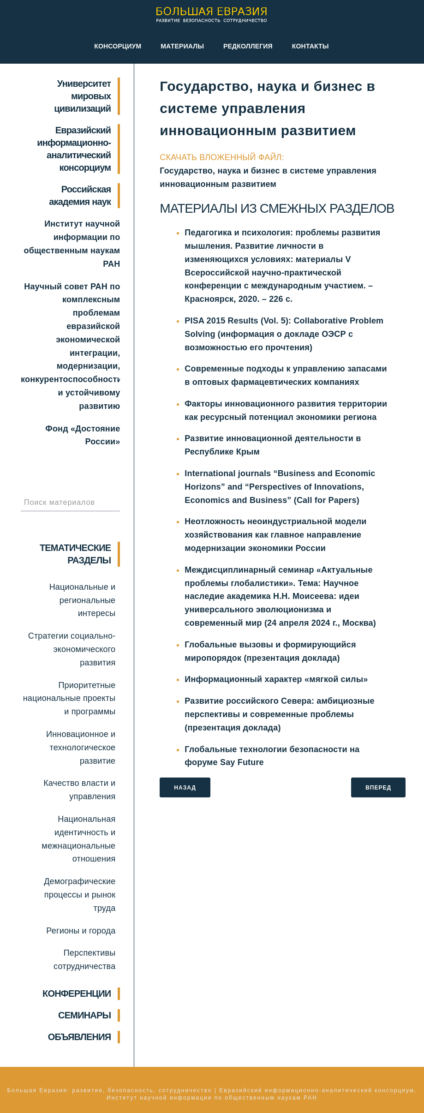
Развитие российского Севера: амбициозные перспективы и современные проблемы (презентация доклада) (279, 714)
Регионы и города (80, 930)
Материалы (182, 46)
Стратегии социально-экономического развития (72, 649)
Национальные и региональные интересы (82, 600)
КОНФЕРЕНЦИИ (76, 993)
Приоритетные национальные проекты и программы (69, 699)
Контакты (310, 46)
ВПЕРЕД (378, 787)
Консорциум (117, 46)
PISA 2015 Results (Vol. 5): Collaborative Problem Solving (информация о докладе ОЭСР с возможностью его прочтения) (284, 334)
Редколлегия (248, 46)
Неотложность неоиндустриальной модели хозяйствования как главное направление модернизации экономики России (275, 535)
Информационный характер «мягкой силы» (276, 679)
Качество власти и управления (79, 789)
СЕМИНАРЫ (84, 1015)
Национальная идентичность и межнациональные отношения (78, 838)
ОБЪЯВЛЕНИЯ (79, 1037)
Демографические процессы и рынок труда (79, 895)
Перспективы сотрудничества (84, 959)
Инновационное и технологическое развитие (80, 748)
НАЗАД (185, 787)
